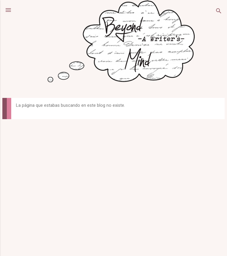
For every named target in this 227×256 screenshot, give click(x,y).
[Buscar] (218, 12)
